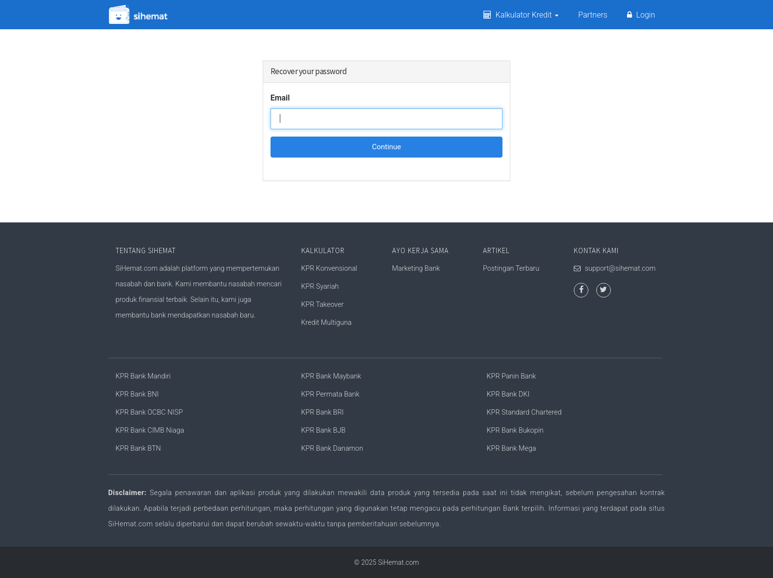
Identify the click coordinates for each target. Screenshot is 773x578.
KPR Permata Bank (330, 394)
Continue (386, 146)
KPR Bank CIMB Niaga (150, 430)
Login (641, 15)
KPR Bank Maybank (331, 376)
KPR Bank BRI (322, 412)
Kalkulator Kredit (521, 15)
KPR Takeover (322, 304)
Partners (592, 15)
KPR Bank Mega (511, 448)
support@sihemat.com (620, 268)
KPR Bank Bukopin (515, 430)
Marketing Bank (416, 268)
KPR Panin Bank (511, 376)
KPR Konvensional (329, 268)
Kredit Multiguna (326, 323)
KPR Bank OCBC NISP (149, 412)
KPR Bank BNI (137, 394)
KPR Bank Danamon (332, 448)
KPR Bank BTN (138, 448)
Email (280, 97)
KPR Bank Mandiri (143, 376)
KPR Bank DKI (508, 394)
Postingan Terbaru (511, 268)
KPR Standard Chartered (524, 412)
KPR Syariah (320, 286)
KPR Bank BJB (323, 430)
